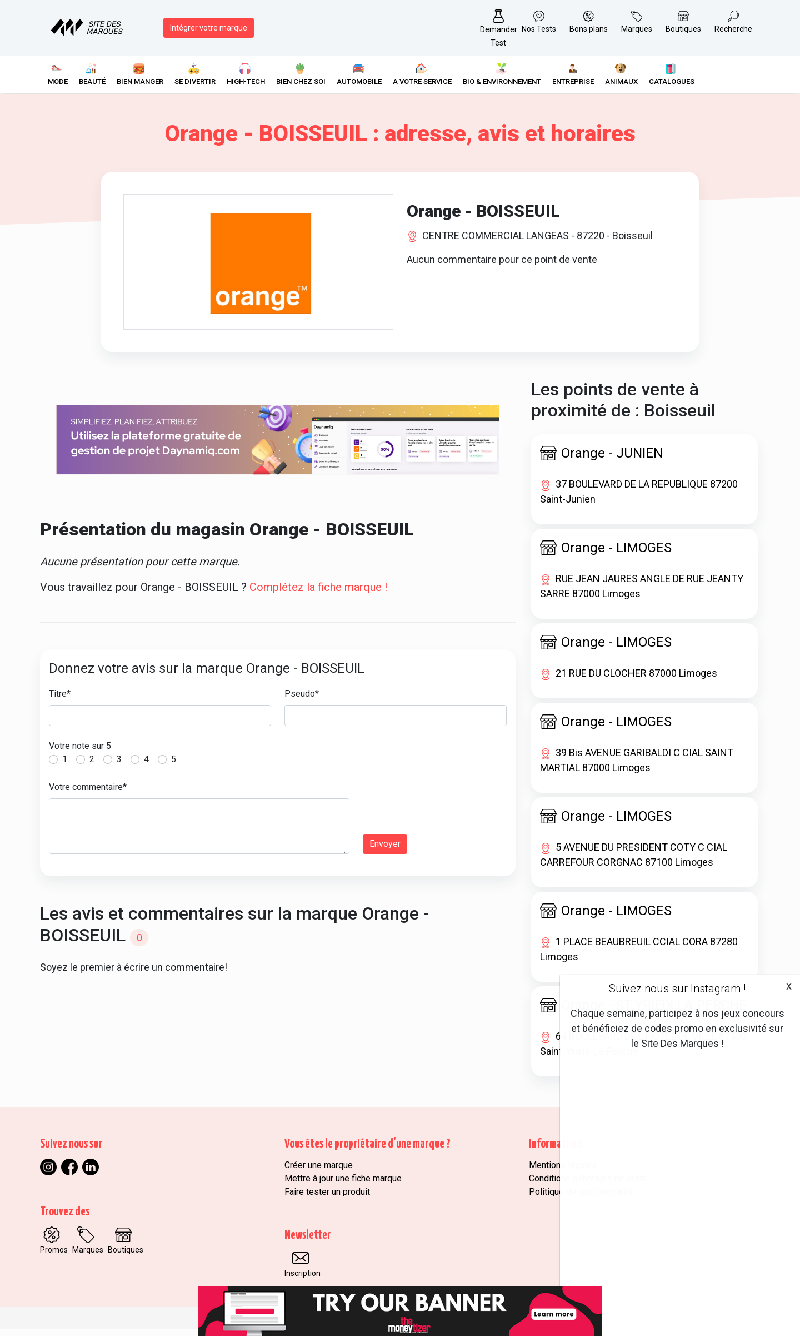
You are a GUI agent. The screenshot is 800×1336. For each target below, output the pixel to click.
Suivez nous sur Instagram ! (677, 988)
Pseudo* (301, 701)
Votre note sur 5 (80, 753)
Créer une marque (318, 1172)
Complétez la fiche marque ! (318, 594)
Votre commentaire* (88, 794)
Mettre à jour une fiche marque (343, 1185)
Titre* (60, 701)
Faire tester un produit (327, 1199)
